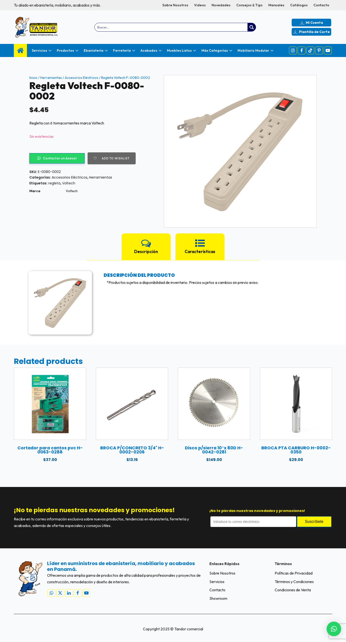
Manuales (276, 5)
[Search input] (171, 27)
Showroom (218, 598)
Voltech (68, 183)
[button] (334, 629)
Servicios (216, 581)
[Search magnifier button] (251, 27)
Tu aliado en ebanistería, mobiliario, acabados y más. (57, 5)
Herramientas (51, 77)
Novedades (221, 5)
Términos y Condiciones (294, 581)
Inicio (33, 77)
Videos (200, 5)
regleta (54, 183)
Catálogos (299, 5)
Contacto (321, 5)
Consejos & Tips (249, 5)
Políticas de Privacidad (294, 573)
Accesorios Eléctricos (81, 77)
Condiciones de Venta (293, 590)
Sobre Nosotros (175, 5)
